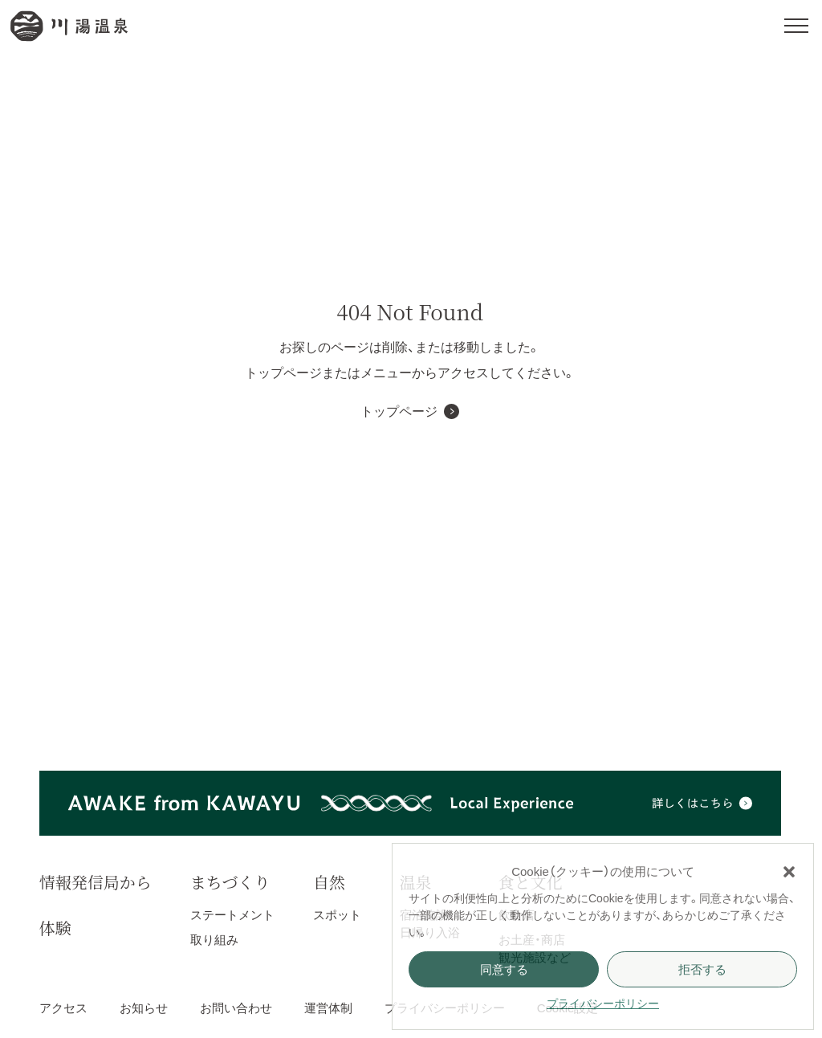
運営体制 (328, 1008)
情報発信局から (95, 881)
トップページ (398, 411)
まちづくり (230, 881)
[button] (789, 872)
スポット (337, 915)
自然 (329, 881)
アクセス (63, 1008)
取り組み (214, 939)
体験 (55, 927)
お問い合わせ (236, 1008)
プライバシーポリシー (603, 1003)
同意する (504, 969)
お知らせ (144, 1008)
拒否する (702, 969)
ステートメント (232, 915)
